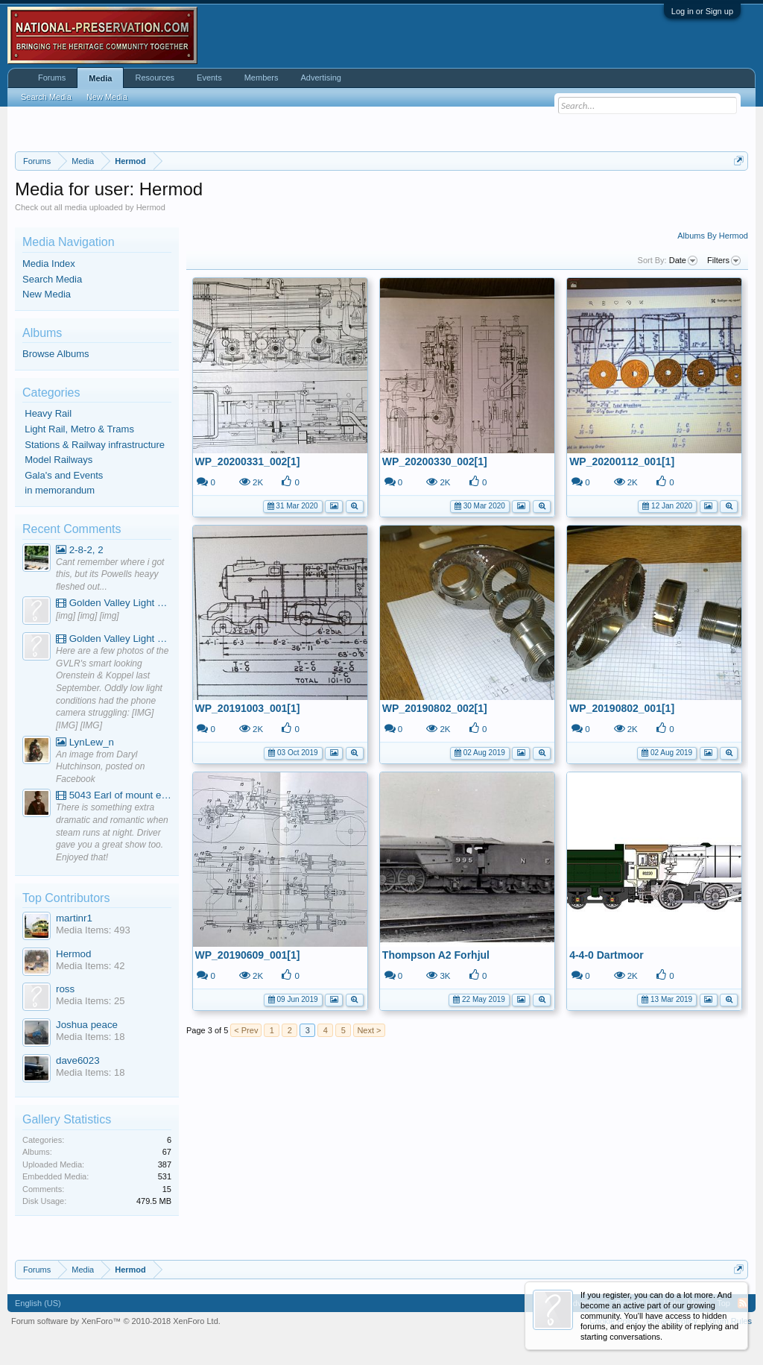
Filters (724, 261)
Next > (369, 1030)
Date (683, 261)
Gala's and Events (64, 475)
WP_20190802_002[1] (434, 708)
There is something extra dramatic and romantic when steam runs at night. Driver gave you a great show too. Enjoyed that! (112, 832)
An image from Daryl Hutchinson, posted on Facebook (100, 766)
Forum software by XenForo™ (116, 1321)
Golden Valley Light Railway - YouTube (113, 602)
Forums (52, 77)
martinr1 (74, 918)
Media (100, 78)
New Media (46, 294)
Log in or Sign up (702, 11)
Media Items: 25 (90, 1000)
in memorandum (60, 490)
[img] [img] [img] (87, 616)
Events (209, 77)
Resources (154, 77)
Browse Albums (55, 353)
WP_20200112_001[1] (621, 461)
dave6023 (78, 1060)
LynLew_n (85, 742)
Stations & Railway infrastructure (95, 444)
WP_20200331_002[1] (247, 461)
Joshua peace (87, 1024)
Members (261, 77)
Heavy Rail (48, 413)
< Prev (246, 1030)
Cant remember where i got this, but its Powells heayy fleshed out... (110, 574)
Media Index (48, 263)
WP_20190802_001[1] (621, 708)
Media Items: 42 (90, 965)
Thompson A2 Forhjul (436, 955)
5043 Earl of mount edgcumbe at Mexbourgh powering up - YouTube (113, 795)
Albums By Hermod (712, 235)
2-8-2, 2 (80, 549)
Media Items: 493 (93, 930)
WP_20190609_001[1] (247, 955)
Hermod (73, 953)
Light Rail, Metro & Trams (79, 429)
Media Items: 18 (90, 1036)
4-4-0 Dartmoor (606, 955)
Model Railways (58, 459)
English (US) (38, 1303)
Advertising (321, 77)
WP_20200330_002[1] (434, 461)
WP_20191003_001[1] (247, 708)
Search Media (52, 279)
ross (65, 988)
